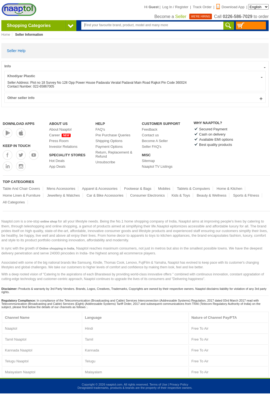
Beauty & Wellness (211, 195)
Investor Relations (63, 147)
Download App (230, 7)
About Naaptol (60, 129)
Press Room (59, 141)
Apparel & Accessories (100, 189)
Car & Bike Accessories (104, 195)
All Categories (14, 202)
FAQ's (100, 129)
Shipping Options (108, 141)
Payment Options (109, 147)
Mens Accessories (61, 189)
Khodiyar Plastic (135, 76)
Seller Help (16, 51)
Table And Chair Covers (21, 189)
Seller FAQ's (151, 147)
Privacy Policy (179, 384)
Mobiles (164, 189)
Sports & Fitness (246, 195)
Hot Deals (57, 161)
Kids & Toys (181, 195)
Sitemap (148, 161)
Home (5, 35)
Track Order (202, 7)
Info (135, 66)
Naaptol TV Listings (157, 166)
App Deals (57, 166)
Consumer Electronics (147, 195)
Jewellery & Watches (63, 195)
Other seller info (135, 98)
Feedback (149, 129)
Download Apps (19, 124)
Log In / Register (175, 7)
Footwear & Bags (137, 189)
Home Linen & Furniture (21, 195)
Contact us (150, 135)
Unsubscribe (105, 162)
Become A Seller (155, 141)
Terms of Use (158, 384)
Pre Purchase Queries (112, 135)
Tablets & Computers (193, 189)
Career (60, 135)
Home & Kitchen (229, 189)
